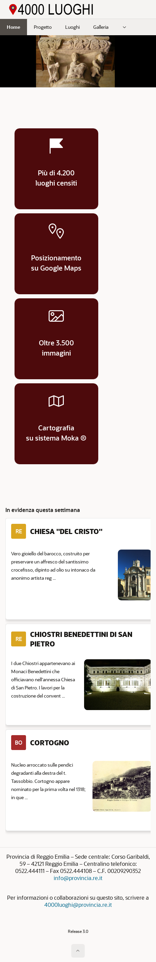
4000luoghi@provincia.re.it (78, 904)
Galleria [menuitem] (100, 27)
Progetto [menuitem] (43, 27)
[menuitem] (124, 27)
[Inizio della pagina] (78, 951)
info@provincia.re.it (78, 877)
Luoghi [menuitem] (72, 27)
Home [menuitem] (13, 27)
